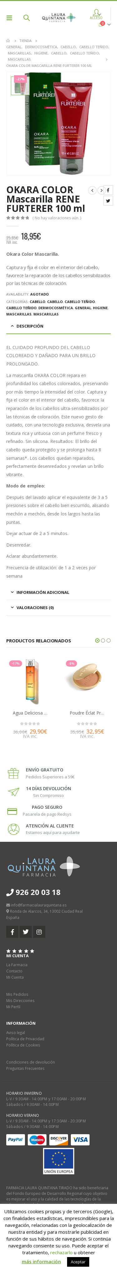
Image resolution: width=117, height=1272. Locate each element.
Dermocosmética (55, 307)
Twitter (108, 201)
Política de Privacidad (25, 1038)
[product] (30, 682)
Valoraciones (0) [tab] (35, 607)
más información (41, 1261)
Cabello (37, 301)
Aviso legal (15, 1032)
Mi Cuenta (15, 977)
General (83, 307)
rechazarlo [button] (61, 1252)
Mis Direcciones (20, 1000)
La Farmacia (16, 964)
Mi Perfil (13, 1006)
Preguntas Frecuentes (25, 1068)
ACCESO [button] (96, 15)
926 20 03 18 (33, 892)
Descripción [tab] (30, 326)
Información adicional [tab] (43, 592)
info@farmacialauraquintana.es (39, 904)
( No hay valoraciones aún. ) (56, 218)
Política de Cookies (23, 1044)
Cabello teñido (80, 301)
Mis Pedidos (17, 994)
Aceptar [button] (78, 1262)
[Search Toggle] (26, 18)
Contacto (14, 970)
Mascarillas (19, 314)
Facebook (108, 190)
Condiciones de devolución (30, 1062)
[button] (97, 640)
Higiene (100, 307)
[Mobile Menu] (11, 17)
